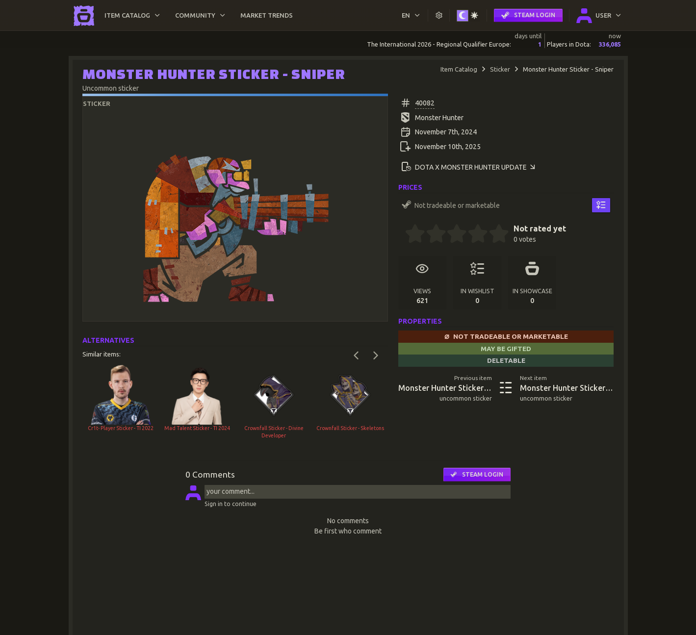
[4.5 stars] (494, 235)
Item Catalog (458, 69)
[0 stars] (401, 235)
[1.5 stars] (431, 235)
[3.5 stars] (472, 235)
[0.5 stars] (410, 235)
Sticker (500, 69)
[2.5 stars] (452, 235)
